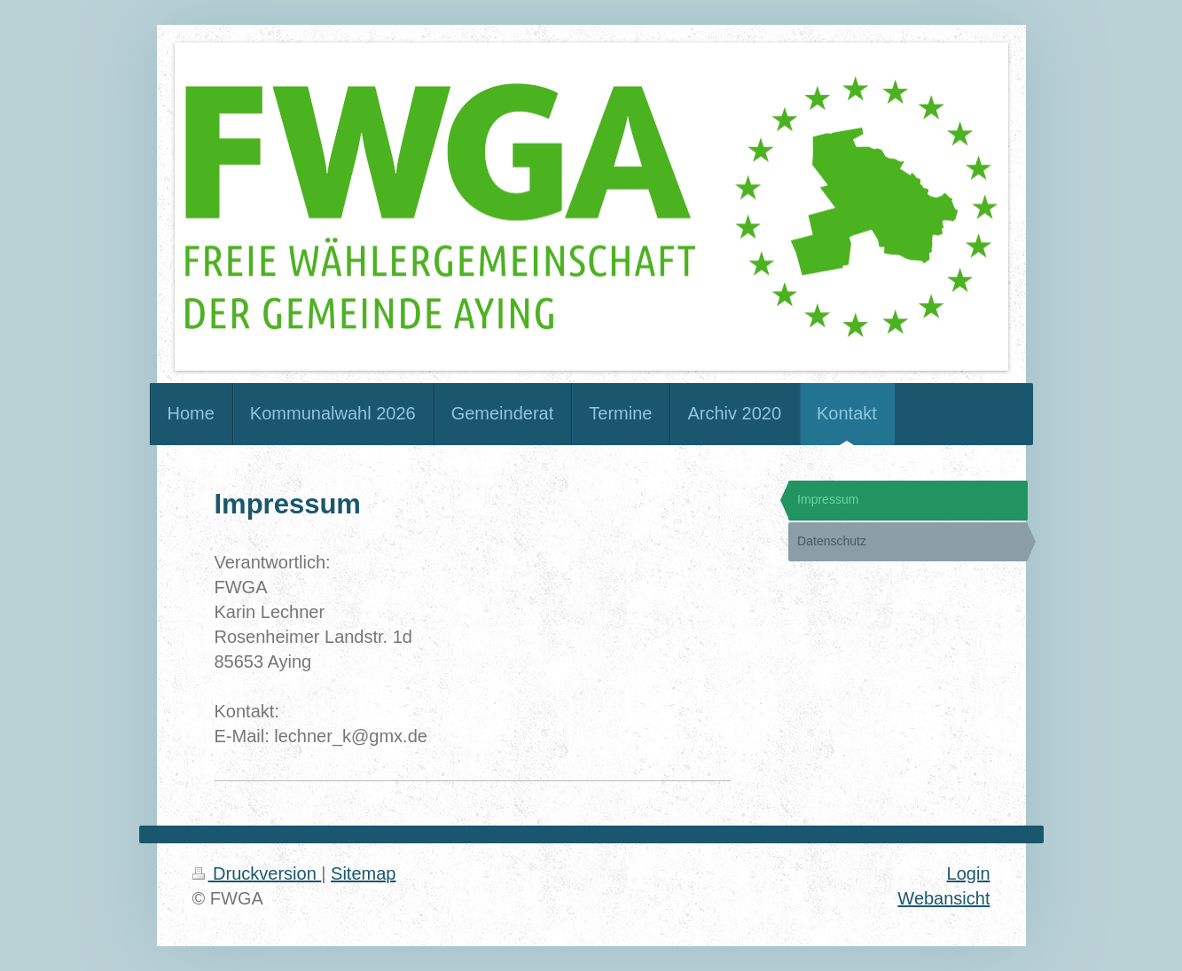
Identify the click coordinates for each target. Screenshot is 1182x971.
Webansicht (943, 898)
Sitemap (363, 873)
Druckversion (257, 873)
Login (968, 873)
